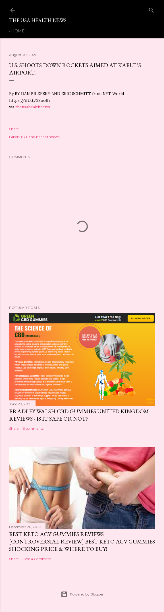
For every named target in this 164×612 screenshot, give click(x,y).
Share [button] (13, 129)
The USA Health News (38, 20)
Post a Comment (37, 559)
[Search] (151, 9)
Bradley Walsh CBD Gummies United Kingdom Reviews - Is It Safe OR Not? (79, 415)
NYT (24, 137)
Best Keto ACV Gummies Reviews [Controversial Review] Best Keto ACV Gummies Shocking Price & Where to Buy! (82, 541)
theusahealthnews (32, 106)
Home (18, 31)
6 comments (33, 428)
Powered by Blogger (82, 594)
